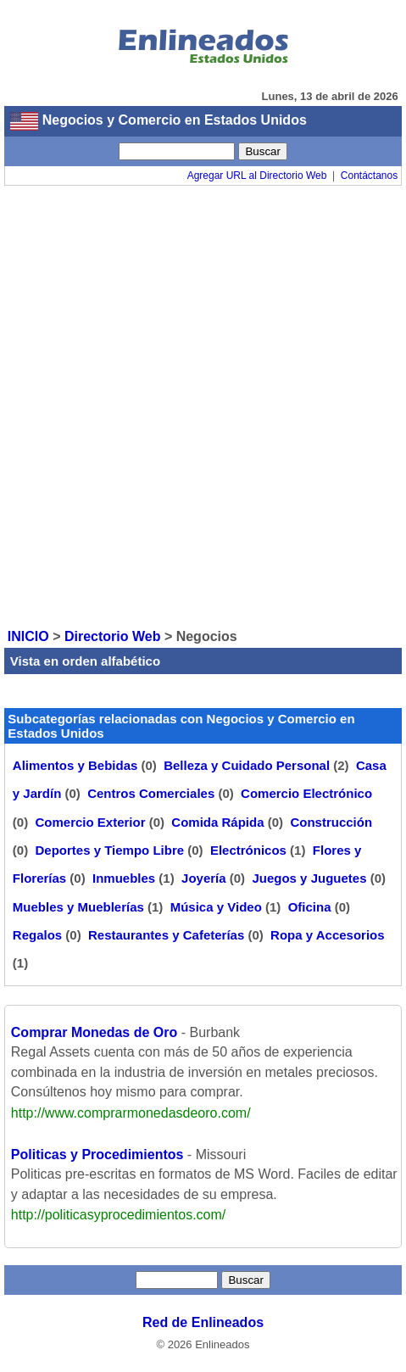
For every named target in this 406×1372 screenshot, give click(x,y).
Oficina (309, 907)
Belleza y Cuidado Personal (247, 765)
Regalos (37, 935)
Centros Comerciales (150, 793)
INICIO (28, 636)
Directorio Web (112, 636)
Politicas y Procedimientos (97, 1154)
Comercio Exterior (90, 822)
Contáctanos (369, 175)
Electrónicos (248, 850)
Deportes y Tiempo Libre (109, 850)
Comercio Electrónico (306, 793)
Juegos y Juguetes (309, 878)
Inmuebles (123, 878)
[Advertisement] (203, 406)
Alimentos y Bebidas (75, 765)
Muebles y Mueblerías (78, 907)
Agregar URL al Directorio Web (257, 175)
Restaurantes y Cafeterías (166, 935)
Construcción (331, 822)
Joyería (203, 878)
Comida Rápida (217, 822)
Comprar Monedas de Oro (94, 1032)
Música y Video (216, 907)
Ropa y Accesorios (327, 935)
